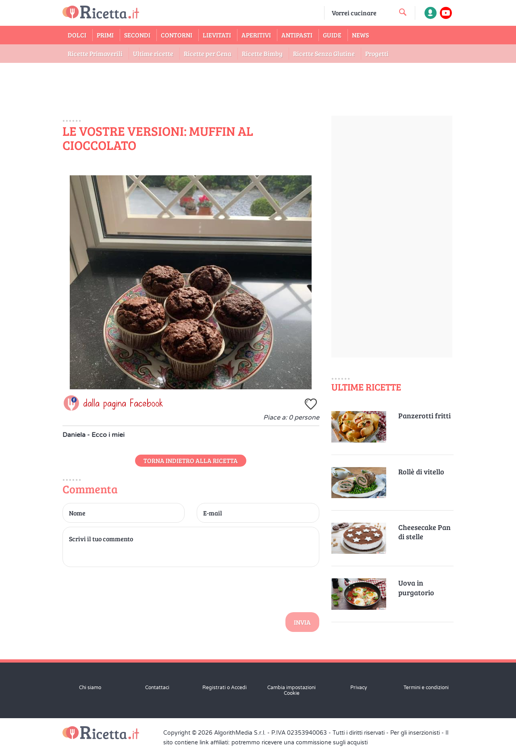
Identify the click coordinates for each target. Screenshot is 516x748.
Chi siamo (90, 687)
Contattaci (157, 687)
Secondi (137, 35)
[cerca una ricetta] (403, 12)
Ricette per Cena (207, 53)
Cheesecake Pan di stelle (424, 532)
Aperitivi (256, 35)
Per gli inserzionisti (415, 732)
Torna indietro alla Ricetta (191, 460)
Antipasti (296, 35)
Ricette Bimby (262, 53)
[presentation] (123, 588)
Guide (332, 35)
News (360, 35)
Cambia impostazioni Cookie (291, 690)
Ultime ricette (153, 53)
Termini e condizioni (426, 687)
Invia (302, 622)
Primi (105, 35)
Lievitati (217, 35)
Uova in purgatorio (416, 587)
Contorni (176, 35)
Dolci (77, 35)
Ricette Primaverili (95, 53)
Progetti (377, 53)
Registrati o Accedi (224, 687)
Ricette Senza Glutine (324, 53)
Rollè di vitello (421, 471)
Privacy (358, 687)
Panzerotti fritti (424, 415)
